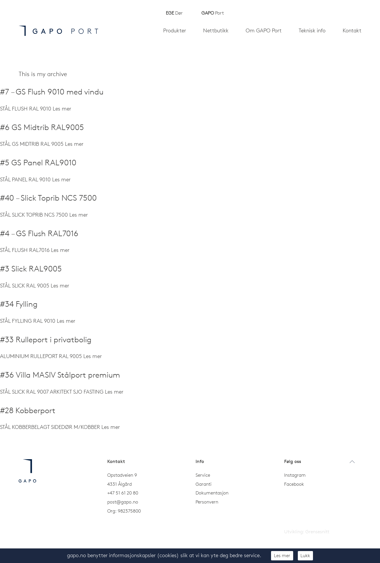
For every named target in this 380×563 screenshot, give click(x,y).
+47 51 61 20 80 (122, 493)
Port (212, 13)
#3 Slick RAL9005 (31, 268)
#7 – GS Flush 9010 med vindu (51, 92)
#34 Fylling (19, 304)
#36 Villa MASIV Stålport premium (60, 375)
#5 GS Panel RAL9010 (38, 162)
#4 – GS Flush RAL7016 (39, 233)
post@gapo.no (122, 502)
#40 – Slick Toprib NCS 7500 (48, 198)
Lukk (305, 555)
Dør (174, 13)
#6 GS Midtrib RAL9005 (42, 127)
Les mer (282, 555)
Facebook (294, 484)
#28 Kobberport (27, 410)
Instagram (295, 475)
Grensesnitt (317, 531)
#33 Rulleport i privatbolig (46, 339)
